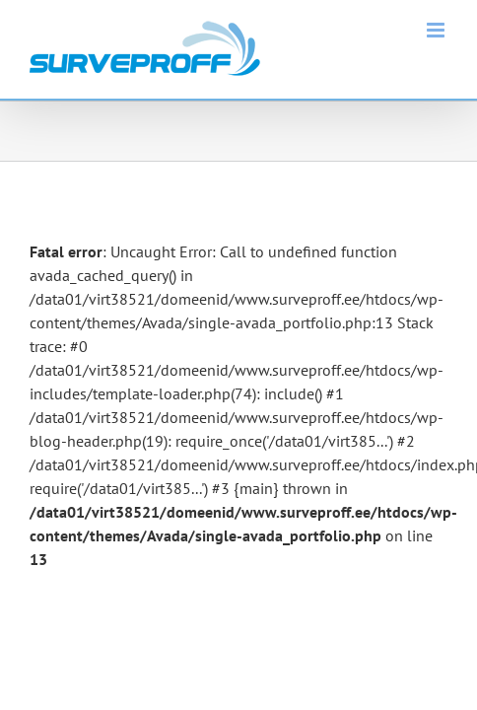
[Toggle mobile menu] (437, 30)
